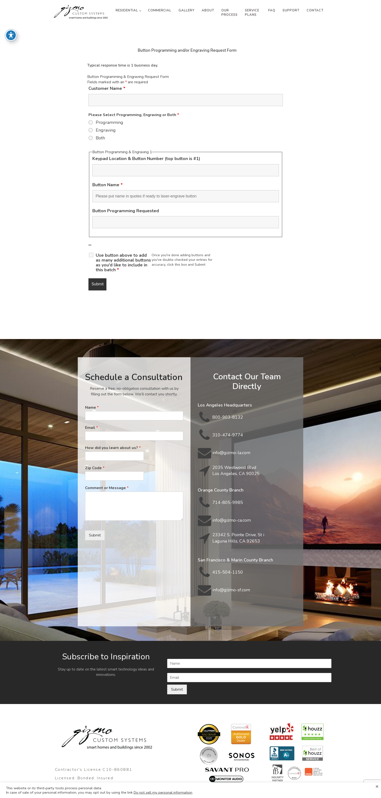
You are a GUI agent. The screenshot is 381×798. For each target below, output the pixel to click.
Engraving (106, 130)
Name (92, 407)
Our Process (229, 12)
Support (291, 10)
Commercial (159, 10)
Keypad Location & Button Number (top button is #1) (146, 158)
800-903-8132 (227, 417)
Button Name (107, 185)
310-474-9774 (227, 435)
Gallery (186, 10)
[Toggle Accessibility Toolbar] (11, 22)
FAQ (271, 10)
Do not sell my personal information (163, 792)
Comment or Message (107, 488)
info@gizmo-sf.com (231, 590)
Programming (109, 122)
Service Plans (252, 12)
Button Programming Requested (125, 211)
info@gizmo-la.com (231, 453)
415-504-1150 (227, 572)
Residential (127, 10)
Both (100, 138)
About (208, 10)
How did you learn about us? (113, 447)
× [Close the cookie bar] (377, 786)
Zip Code (94, 468)
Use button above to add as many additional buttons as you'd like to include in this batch (123, 262)
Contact (315, 10)
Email (91, 427)
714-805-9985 (227, 502)
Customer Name (106, 88)
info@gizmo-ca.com (231, 520)
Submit (95, 535)
